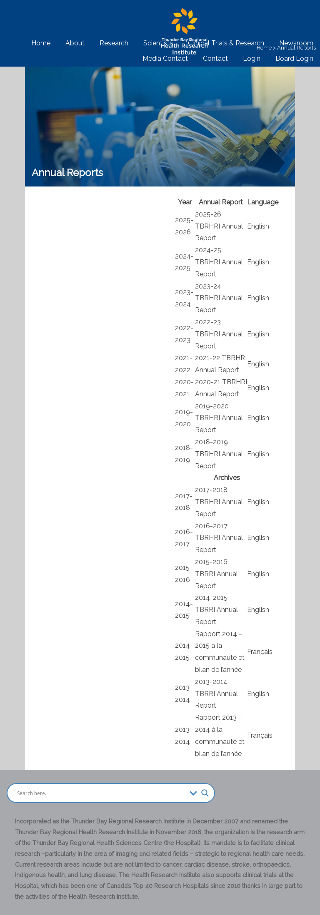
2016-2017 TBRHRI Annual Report (219, 538)
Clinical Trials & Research (226, 43)
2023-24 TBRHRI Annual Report (219, 298)
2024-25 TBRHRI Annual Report (219, 262)
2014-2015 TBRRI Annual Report (216, 610)
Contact (215, 58)
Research (114, 43)
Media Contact (165, 58)
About (75, 43)
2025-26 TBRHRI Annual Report (219, 226)
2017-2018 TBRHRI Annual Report (219, 502)
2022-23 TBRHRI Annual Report (219, 334)
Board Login (294, 58)
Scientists (158, 43)
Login (251, 58)
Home (40, 43)
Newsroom (296, 43)
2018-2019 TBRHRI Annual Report (219, 454)
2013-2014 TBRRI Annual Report (216, 694)
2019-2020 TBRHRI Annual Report (219, 418)
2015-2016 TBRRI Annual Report (216, 574)
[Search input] (101, 793)
